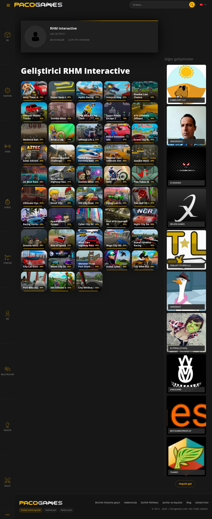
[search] (192, 4)
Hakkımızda (130, 502)
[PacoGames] (41, 504)
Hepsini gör (185, 483)
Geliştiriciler (202, 502)
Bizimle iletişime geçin (107, 502)
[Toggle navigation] (8, 5)
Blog (188, 502)
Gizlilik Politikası (150, 502)
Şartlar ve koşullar (172, 502)
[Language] (203, 4)
